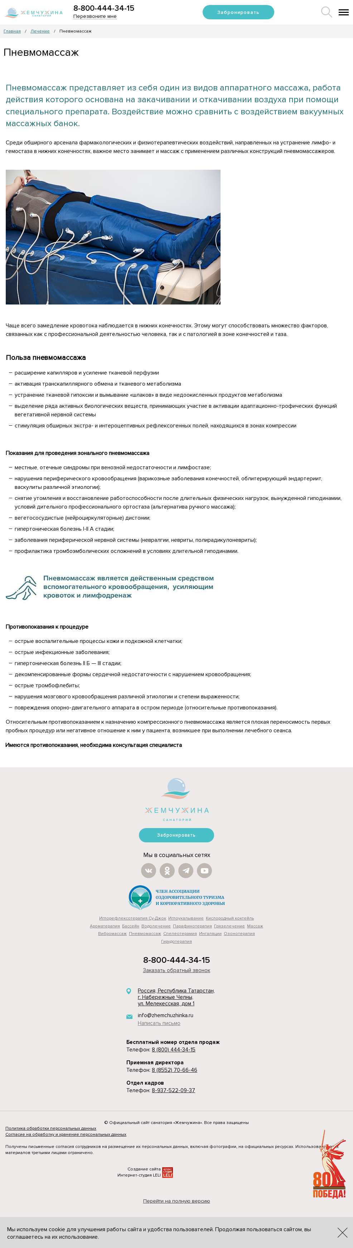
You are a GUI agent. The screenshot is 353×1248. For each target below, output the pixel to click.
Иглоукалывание (186, 918)
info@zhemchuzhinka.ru (165, 1015)
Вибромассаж (112, 933)
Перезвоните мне (95, 16)
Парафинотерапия (192, 926)
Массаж (255, 926)
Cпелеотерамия (180, 933)
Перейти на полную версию (176, 1201)
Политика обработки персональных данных (50, 1128)
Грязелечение (229, 926)
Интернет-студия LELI (139, 1175)
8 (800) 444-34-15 (173, 1049)
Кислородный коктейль (230, 918)
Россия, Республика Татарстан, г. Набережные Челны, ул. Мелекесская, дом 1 (176, 997)
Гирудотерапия (176, 941)
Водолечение (156, 926)
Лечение (40, 31)
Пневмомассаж (145, 933)
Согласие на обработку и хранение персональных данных (65, 1134)
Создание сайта (144, 1169)
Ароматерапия (105, 926)
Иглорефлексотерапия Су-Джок (132, 918)
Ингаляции (210, 933)
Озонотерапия (239, 933)
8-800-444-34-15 (103, 8)
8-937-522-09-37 (173, 1090)
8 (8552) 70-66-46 (174, 1070)
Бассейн (130, 926)
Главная (12, 31)
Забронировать (238, 12)
